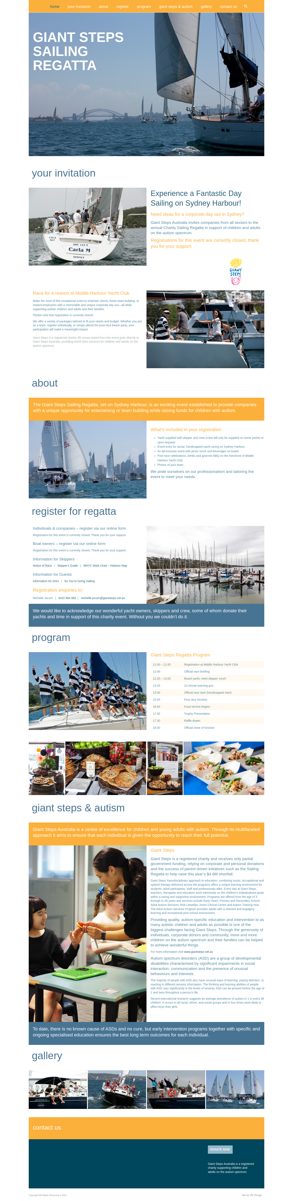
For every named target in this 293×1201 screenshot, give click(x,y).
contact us (228, 7)
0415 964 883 (67, 598)
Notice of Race (43, 565)
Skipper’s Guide (67, 565)
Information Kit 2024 (46, 581)
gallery (206, 7)
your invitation (79, 7)
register (122, 7)
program (144, 7)
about (103, 7)
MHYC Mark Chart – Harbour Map (105, 565)
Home (54, 7)
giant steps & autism (176, 7)
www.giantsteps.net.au (198, 951)
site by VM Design (252, 1195)
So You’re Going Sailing (79, 581)
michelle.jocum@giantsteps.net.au (103, 598)
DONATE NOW (220, 1149)
